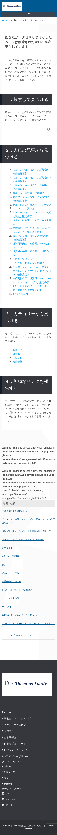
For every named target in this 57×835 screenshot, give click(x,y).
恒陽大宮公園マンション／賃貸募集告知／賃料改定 (26, 531)
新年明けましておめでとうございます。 (21, 615)
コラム (16, 353)
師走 (4, 565)
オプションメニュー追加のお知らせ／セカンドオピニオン (28, 625)
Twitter (7, 793)
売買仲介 (9, 731)
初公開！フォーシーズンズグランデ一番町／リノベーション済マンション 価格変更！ (32, 270)
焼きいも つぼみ (10, 573)
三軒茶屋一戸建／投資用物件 (28, 263)
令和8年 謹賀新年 (11, 556)
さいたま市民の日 (10, 598)
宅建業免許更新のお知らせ (14, 511)
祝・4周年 (7, 607)
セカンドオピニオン (15, 725)
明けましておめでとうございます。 (32, 286)
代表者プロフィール (15, 743)
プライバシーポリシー (16, 756)
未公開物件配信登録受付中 (27, 290)
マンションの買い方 (24, 208)
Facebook (9, 799)
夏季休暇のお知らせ (11, 581)
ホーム (7, 712)
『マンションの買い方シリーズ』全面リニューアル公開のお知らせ (28, 521)
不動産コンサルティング (17, 718)
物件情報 (17, 361)
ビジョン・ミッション (16, 750)
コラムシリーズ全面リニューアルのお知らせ (23, 539)
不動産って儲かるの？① (26, 259)
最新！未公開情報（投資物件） (30, 193)
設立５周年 (7, 548)
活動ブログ (19, 357)
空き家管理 (10, 737)
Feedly (7, 805)
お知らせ (17, 350)
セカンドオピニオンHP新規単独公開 (19, 590)
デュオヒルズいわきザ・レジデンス (32, 204)
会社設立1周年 (21, 294)
